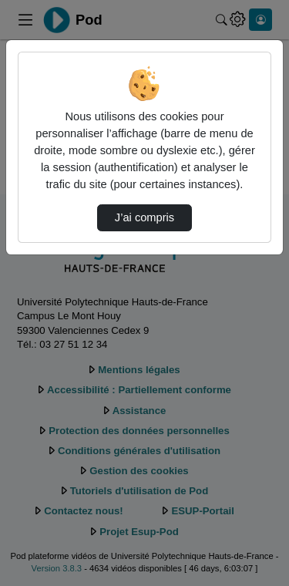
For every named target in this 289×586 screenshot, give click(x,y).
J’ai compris (144, 217)
